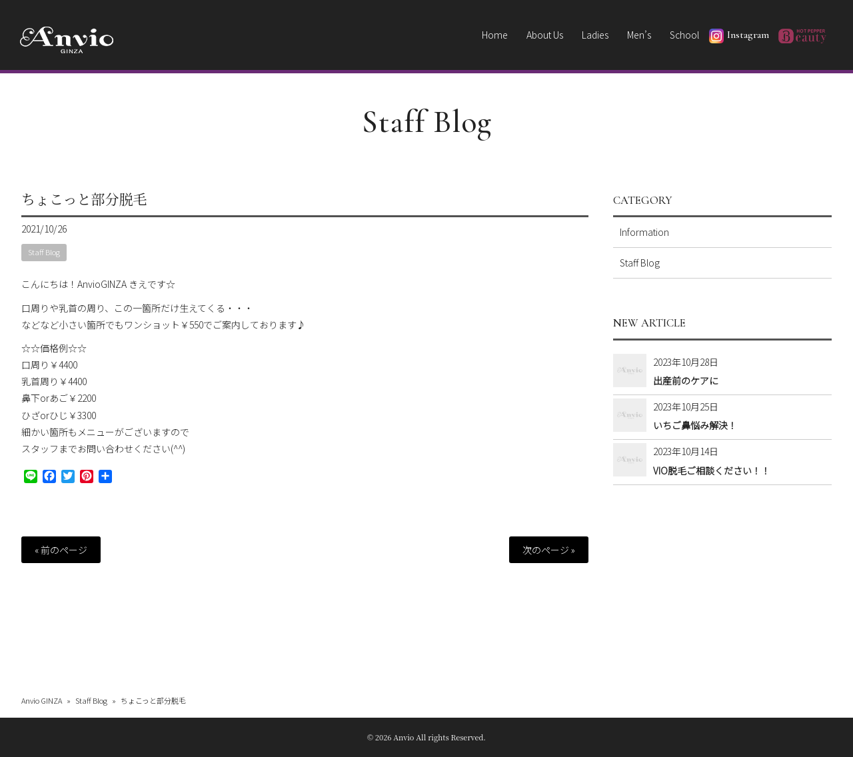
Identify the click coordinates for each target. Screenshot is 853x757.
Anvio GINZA (41, 699)
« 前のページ (61, 549)
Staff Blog (426, 122)
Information (644, 232)
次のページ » (548, 549)
